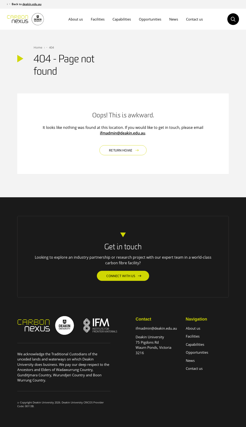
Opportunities (150, 19)
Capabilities (121, 19)
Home (38, 47)
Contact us (194, 19)
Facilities (98, 19)
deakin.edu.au (32, 4)
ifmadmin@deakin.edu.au (122, 133)
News (173, 19)
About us (75, 19)
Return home (121, 150)
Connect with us (120, 276)
